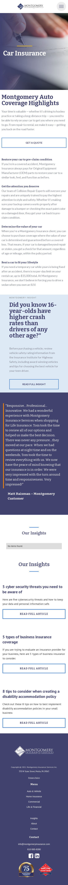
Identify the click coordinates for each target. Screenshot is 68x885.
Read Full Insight (34, 384)
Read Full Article (34, 613)
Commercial (34, 802)
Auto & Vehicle (34, 791)
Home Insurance (34, 796)
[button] (61, 6)
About (34, 823)
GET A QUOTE (34, 142)
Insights (34, 818)
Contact (34, 829)
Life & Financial (34, 807)
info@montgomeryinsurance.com (34, 844)
